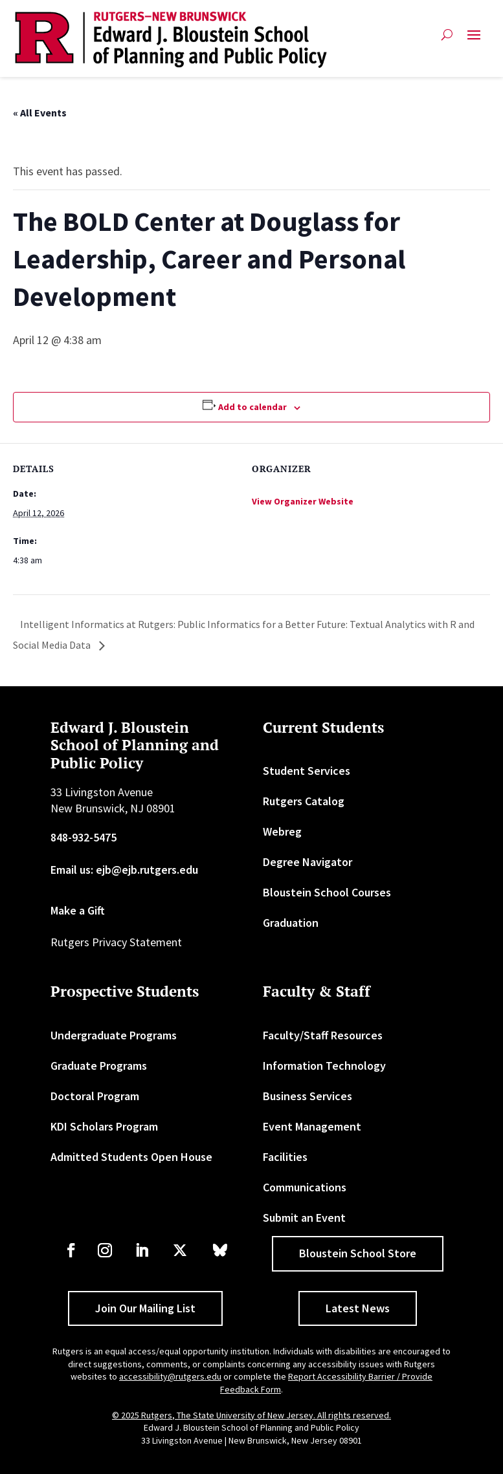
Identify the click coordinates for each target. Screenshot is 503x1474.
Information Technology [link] (324, 1065)
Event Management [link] (312, 1126)
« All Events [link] (40, 112)
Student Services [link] (306, 770)
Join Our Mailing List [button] (145, 1308)
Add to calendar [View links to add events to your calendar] (252, 407)
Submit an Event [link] (304, 1217)
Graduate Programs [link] (98, 1065)
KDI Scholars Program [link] (104, 1126)
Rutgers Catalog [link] (303, 801)
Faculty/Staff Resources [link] (323, 1035)
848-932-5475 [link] (83, 837)
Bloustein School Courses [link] (327, 892)
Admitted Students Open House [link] (131, 1156)
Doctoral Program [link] (94, 1096)
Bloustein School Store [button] (357, 1253)
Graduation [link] (291, 922)
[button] (474, 39)
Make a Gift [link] (77, 910)
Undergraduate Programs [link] (113, 1035)
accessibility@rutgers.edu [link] (170, 1376)
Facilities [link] (285, 1156)
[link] (170, 40)
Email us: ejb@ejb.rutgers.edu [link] (124, 869)
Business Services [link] (307, 1096)
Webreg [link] (282, 831)
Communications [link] (304, 1187)
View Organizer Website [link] (302, 501)
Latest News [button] (358, 1308)
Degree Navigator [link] (307, 861)
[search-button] (447, 39)
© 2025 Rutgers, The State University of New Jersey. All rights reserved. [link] (251, 1415)
